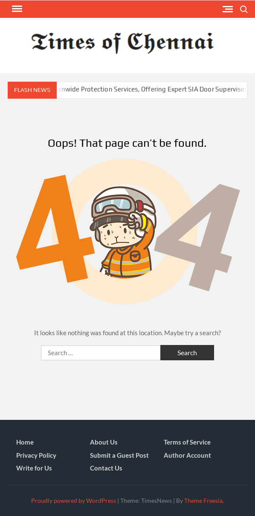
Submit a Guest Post (119, 455)
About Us (104, 442)
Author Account (187, 455)
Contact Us (106, 468)
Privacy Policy (36, 455)
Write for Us (34, 468)
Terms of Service (187, 442)
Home (25, 442)
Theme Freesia (203, 500)
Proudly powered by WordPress (73, 500)
